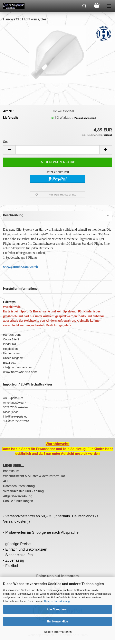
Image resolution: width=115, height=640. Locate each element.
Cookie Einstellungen (18, 501)
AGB (6, 481)
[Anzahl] (57, 149)
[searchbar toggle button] (84, 6)
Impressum (11, 471)
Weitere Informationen (58, 631)
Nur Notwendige (57, 621)
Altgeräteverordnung (17, 496)
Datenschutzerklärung (57, 601)
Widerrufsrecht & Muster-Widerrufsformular (34, 476)
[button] (9, 149)
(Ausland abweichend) (85, 118)
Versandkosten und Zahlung (23, 491)
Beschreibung (13, 215)
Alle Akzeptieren (57, 609)
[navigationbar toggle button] (109, 6)
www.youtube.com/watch (20, 267)
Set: (6, 142)
